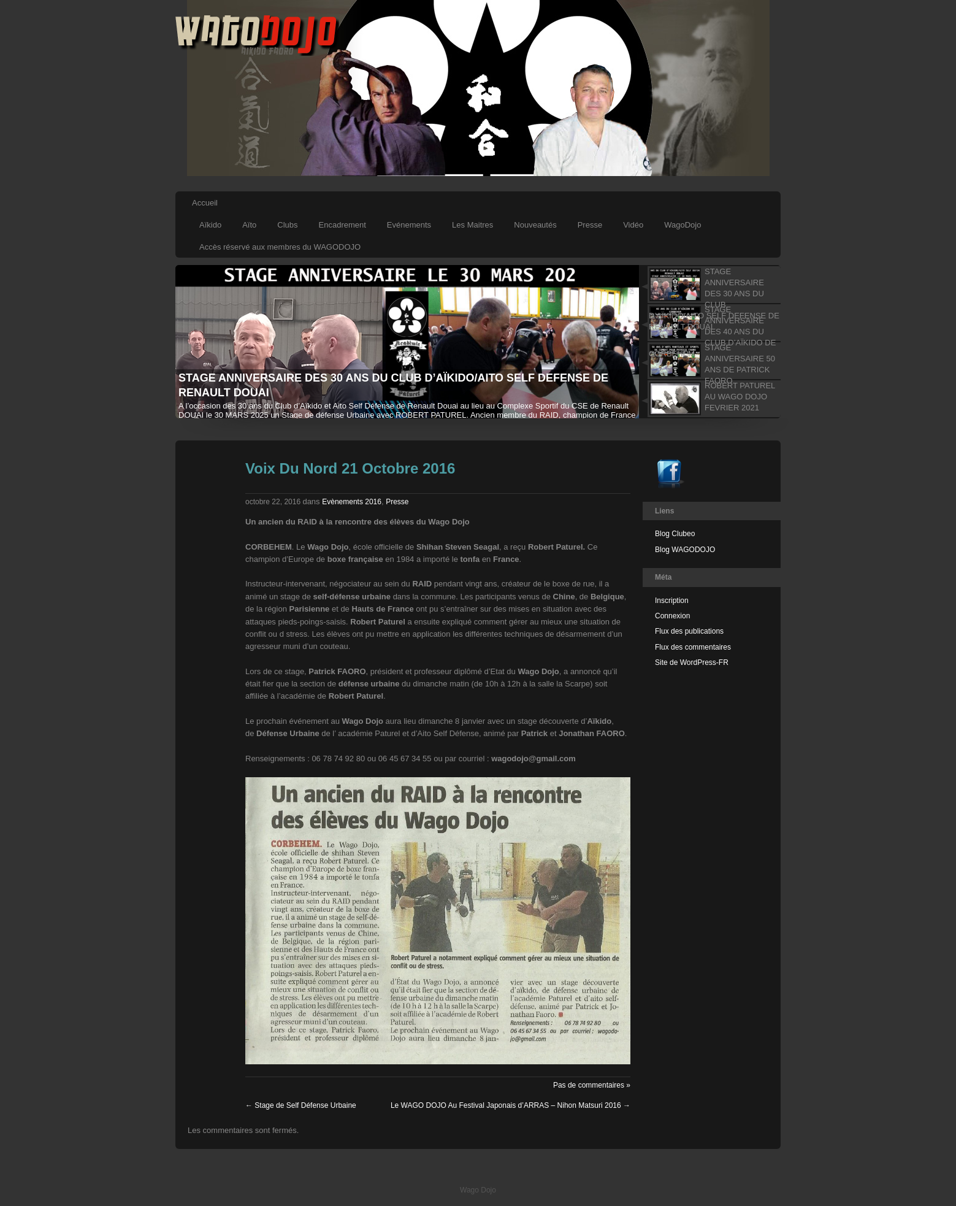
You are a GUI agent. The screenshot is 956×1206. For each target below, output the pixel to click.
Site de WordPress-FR (691, 662)
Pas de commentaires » (591, 1085)
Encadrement (342, 224)
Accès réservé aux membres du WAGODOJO (280, 247)
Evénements (409, 224)
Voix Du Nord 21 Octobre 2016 (350, 468)
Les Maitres (472, 224)
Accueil (205, 202)
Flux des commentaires (693, 647)
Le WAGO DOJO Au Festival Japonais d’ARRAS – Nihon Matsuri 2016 (510, 1105)
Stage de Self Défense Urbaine (300, 1105)
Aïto (249, 224)
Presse (590, 224)
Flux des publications (689, 631)
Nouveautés (535, 224)
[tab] (710, 285)
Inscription (672, 600)
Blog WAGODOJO (685, 549)
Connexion (672, 616)
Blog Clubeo (675, 533)
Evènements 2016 (351, 501)
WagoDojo (682, 224)
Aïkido (210, 224)
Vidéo (633, 224)
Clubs (287, 224)
